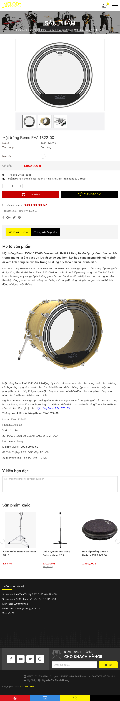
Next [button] (117, 541)
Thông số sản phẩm (45, 232)
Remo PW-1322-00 (27, 211)
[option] (60, 75)
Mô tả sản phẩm (18, 232)
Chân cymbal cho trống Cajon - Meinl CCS (56, 553)
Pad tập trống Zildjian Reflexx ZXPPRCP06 (95, 553)
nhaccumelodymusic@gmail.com (25, 608)
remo (13, 211)
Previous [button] (2, 541)
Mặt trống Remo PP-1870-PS (52, 408)
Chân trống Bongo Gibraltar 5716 (19, 553)
